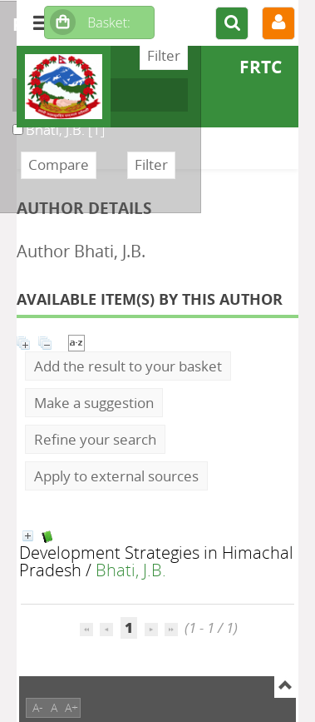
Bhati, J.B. (131, 569)
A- (37, 707)
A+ (71, 707)
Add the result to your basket (128, 366)
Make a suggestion (94, 402)
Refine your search (95, 439)
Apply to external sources (116, 475)
